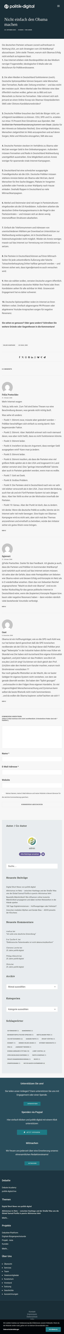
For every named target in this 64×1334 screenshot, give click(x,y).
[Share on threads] (25, 357)
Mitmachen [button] (32, 1163)
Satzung (7, 1286)
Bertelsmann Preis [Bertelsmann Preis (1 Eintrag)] (44, 1035)
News (21, 30)
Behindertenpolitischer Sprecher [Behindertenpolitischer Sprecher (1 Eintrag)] (20, 1035)
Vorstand (8, 1283)
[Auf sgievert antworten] (32, 606)
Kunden (5, 1244)
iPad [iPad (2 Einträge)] (9, 1047)
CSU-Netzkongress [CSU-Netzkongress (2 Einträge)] (15, 1039)
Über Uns (7, 1256)
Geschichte (8, 1290)
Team (6, 1271)
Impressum (32, 1314)
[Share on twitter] (22, 357)
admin (30, 30)
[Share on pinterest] (28, 357)
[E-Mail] (43, 854)
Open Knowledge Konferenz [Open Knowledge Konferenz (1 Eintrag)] (18, 1055)
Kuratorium (9, 1279)
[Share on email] (44, 357)
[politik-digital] (19, 6)
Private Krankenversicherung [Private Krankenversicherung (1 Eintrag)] (19, 1059)
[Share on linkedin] (32, 357)
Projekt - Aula (7, 1240)
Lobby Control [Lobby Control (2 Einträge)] (38, 1051)
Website (6, 780)
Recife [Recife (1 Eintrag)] (37, 1059)
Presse (32, 1322)
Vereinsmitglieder (11, 1275)
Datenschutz (32, 1317)
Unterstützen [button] (32, 1103)
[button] (58, 6)
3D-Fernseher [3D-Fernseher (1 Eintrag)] (13, 1031)
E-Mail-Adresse (10, 766)
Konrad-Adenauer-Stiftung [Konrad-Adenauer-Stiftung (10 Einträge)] (18, 1051)
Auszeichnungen (11, 1294)
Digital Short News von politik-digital (17, 1206)
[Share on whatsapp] (35, 357)
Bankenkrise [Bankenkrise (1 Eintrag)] (27, 1031)
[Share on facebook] (19, 357)
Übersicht (8, 1264)
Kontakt (32, 1312)
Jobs (32, 1319)
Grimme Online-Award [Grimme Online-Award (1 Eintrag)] (27, 1043)
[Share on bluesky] (38, 357)
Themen (6, 1199)
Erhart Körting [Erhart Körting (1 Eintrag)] (48, 1039)
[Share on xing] (41, 357)
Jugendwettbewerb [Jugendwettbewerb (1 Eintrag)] (23, 1047)
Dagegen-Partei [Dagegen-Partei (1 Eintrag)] (32, 1039)
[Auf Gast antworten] (32, 701)
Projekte (6, 1225)
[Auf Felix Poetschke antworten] (32, 530)
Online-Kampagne (9, 345)
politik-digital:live (9, 1191)
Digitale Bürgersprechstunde (14, 1236)
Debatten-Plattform (10, 1233)
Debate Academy (9, 1187)
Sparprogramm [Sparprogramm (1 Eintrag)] (13, 1063)
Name (5, 753)
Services (7, 1268)
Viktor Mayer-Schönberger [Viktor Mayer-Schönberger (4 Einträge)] (34, 1063)
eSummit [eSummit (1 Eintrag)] (11, 1043)
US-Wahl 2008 (23, 345)
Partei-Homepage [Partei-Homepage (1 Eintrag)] (39, 1055)
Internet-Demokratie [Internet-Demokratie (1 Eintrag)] (47, 1043)
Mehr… (5, 1218)
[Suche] (32, 866)
